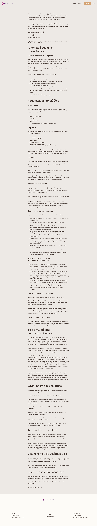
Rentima (87, 3)
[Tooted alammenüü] (81, 3)
